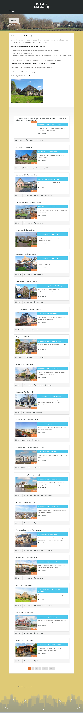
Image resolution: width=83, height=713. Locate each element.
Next (44, 668)
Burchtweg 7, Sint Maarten (24, 147)
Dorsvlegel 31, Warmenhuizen (26, 254)
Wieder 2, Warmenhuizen (24, 364)
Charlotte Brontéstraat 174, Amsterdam (29, 447)
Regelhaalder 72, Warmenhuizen (26, 420)
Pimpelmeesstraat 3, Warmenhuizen (28, 202)
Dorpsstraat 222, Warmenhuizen (26, 337)
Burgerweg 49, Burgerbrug (25, 230)
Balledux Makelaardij (41, 5)
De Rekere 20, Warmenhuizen (25, 640)
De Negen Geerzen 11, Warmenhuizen (28, 530)
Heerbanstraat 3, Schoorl (24, 585)
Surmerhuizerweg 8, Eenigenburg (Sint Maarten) (32, 475)
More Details (42, 133)
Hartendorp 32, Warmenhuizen (26, 557)
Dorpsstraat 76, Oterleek (24, 392)
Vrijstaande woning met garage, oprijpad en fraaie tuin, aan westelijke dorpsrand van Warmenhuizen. (40, 119)
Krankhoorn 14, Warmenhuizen (26, 175)
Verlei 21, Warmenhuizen (24, 613)
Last (51, 668)
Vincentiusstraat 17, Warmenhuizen (28, 309)
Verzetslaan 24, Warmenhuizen (26, 282)
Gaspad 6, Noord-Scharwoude (25, 502)
